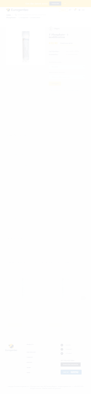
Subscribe (55, 4)
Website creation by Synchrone (51, 388)
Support (63, 10)
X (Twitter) (66, 353)
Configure (55, 84)
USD (83, 10)
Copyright (10, 386)
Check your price (66, 44)
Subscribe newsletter (70, 364)
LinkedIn (66, 345)
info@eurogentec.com (64, 386)
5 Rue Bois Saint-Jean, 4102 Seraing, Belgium (43, 386)
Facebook (66, 349)
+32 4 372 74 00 (78, 386)
